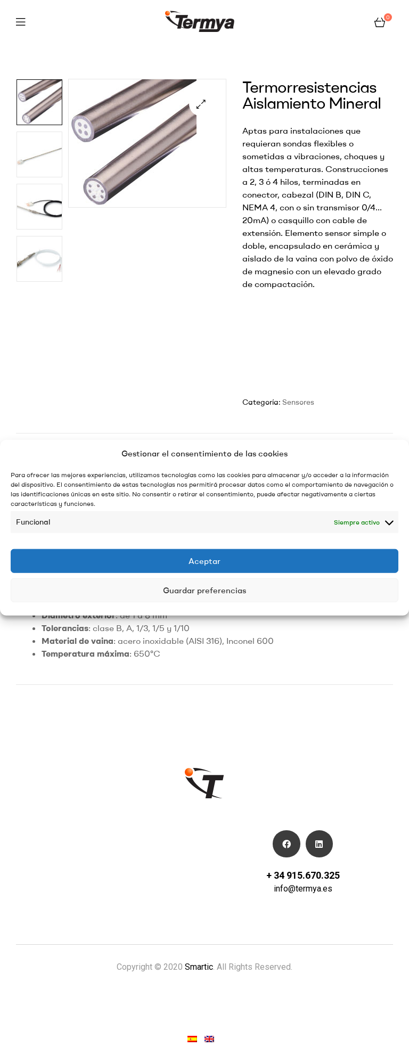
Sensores (298, 402)
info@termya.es (303, 889)
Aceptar (204, 560)
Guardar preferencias (204, 590)
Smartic (198, 967)
